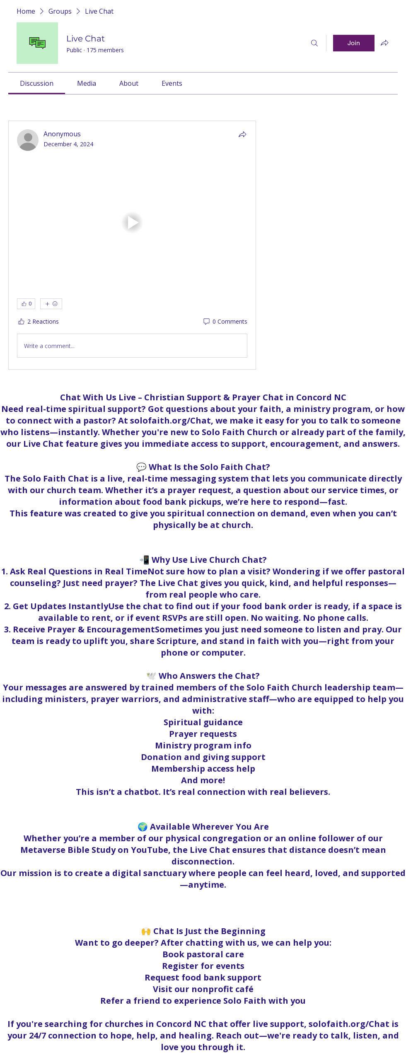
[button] (132, 222)
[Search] (314, 43)
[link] (36, 83)
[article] (132, 245)
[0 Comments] (224, 321)
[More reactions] (51, 303)
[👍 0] (26, 303)
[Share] (242, 134)
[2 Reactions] (38, 321)
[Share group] (384, 43)
